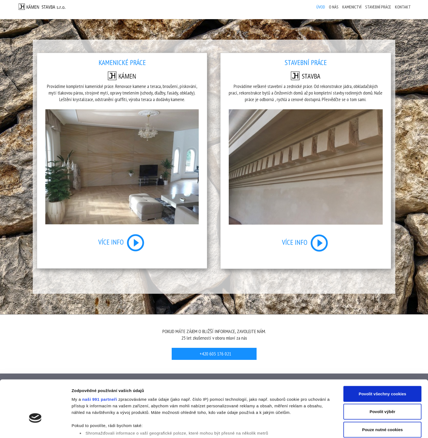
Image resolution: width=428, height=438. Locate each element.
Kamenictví (351, 7)
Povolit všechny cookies (382, 359)
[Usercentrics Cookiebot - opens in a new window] (35, 427)
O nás (333, 7)
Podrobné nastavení (293, 427)
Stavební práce (378, 7)
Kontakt (403, 7)
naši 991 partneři (99, 364)
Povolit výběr (382, 376)
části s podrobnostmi (256, 412)
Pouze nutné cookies (382, 394)
